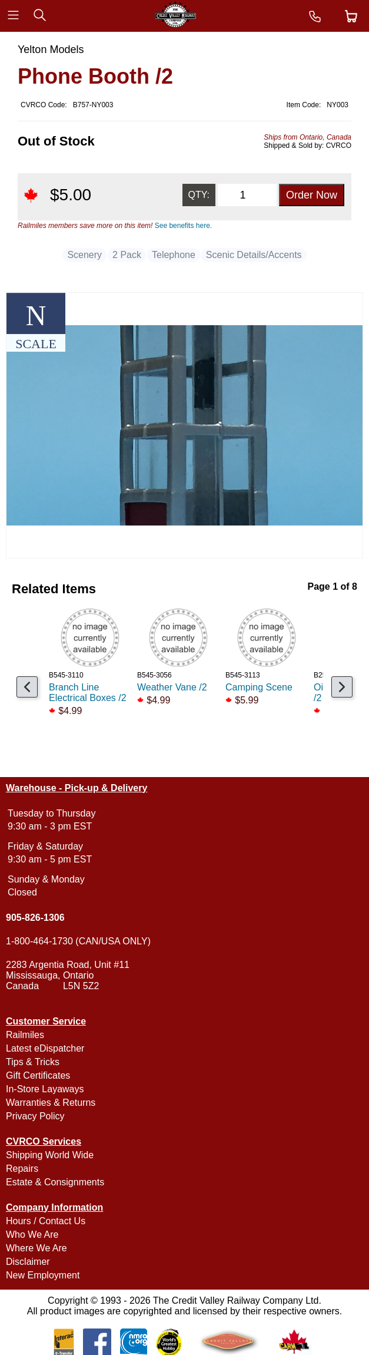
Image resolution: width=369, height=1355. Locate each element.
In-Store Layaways (45, 1089)
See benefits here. (183, 226)
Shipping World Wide (50, 1155)
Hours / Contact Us (45, 1221)
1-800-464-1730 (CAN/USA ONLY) (78, 941)
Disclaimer (28, 1262)
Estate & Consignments (55, 1182)
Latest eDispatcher (45, 1048)
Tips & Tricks (32, 1062)
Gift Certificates (38, 1075)
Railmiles (25, 1035)
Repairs (22, 1169)
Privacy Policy (35, 1116)
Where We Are (36, 1248)
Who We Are (32, 1235)
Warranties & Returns (50, 1103)
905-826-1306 (35, 918)
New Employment (42, 1275)
